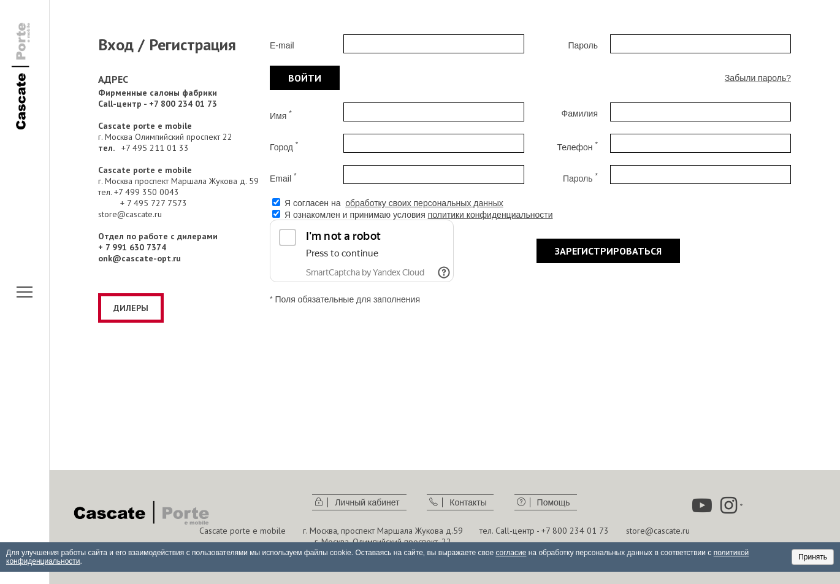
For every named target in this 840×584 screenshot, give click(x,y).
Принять (812, 557)
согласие (510, 552)
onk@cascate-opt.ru (139, 258)
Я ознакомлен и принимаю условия (418, 215)
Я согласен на (393, 203)
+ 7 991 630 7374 (132, 247)
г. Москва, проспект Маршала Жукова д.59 (383, 530)
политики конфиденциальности (490, 215)
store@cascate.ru (130, 214)
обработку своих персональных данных (424, 203)
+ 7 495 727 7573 (153, 203)
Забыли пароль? (758, 78)
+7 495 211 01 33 (155, 147)
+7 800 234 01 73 (575, 530)
